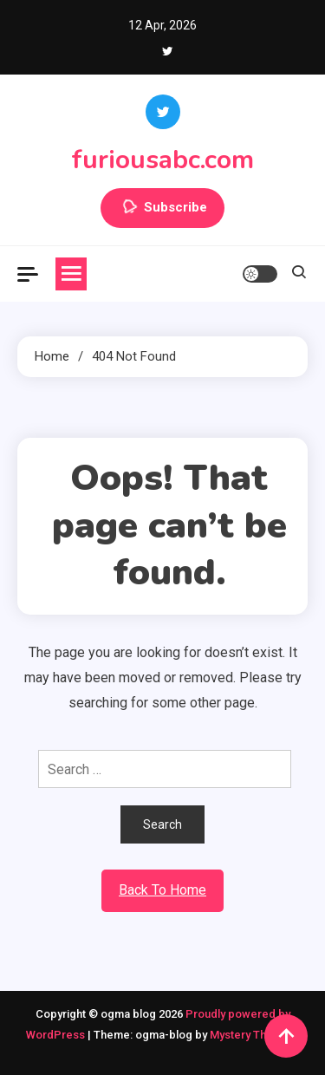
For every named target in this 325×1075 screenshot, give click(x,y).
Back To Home (162, 890)
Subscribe (162, 208)
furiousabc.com (162, 160)
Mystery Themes (253, 1034)
